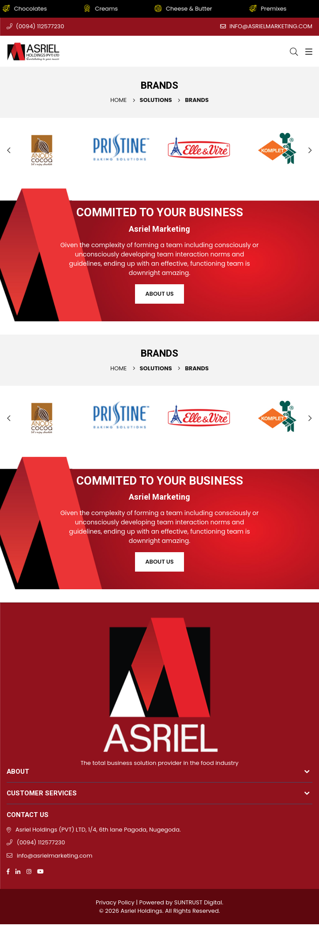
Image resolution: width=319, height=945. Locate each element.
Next (310, 150)
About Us (159, 294)
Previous (8, 150)
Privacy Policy (115, 902)
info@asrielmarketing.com (270, 26)
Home (118, 100)
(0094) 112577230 (40, 26)
